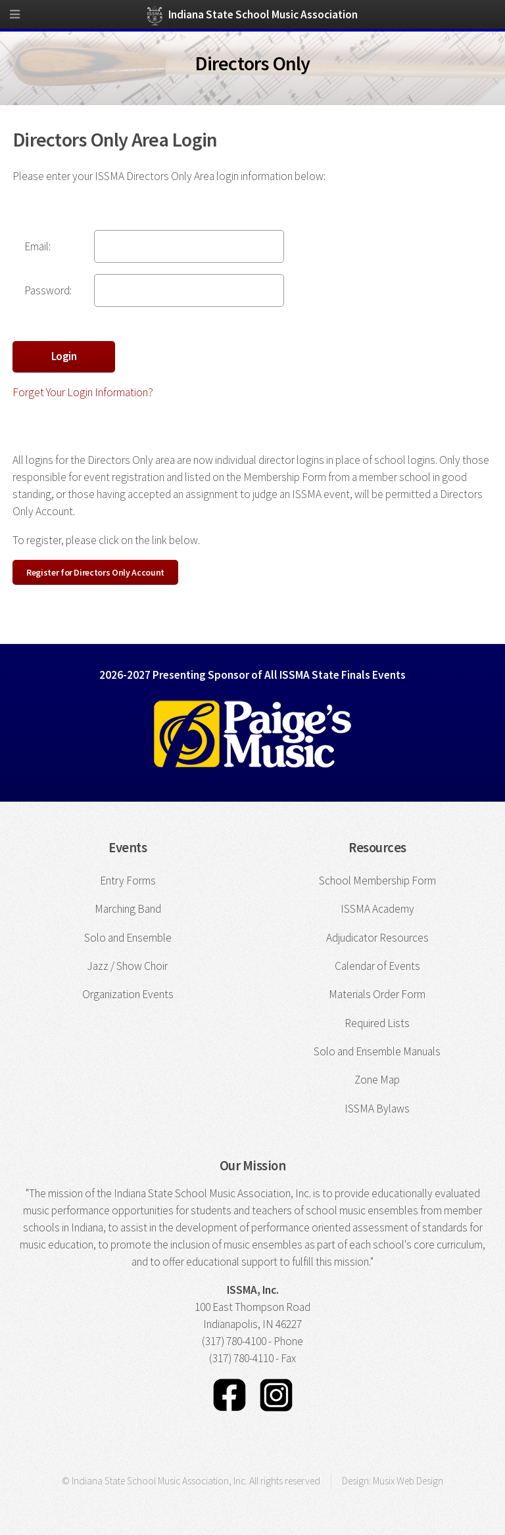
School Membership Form (377, 880)
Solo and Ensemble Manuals (377, 1051)
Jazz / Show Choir (127, 966)
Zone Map (377, 1079)
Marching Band (128, 909)
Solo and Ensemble (128, 937)
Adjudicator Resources (377, 937)
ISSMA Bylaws (377, 1108)
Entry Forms (128, 880)
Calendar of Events (377, 966)
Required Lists (377, 1023)
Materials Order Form (377, 994)
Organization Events (128, 994)
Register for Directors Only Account (95, 572)
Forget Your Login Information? (82, 392)
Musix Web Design (408, 1481)
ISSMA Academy (377, 909)
